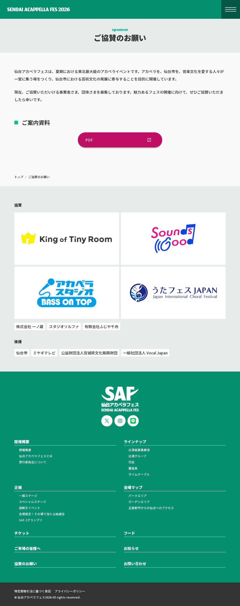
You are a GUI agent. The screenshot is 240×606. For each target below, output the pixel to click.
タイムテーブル (139, 474)
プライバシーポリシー (70, 591)
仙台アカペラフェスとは (35, 456)
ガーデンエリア (139, 501)
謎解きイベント (29, 508)
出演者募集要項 (139, 450)
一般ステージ (28, 495)
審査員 (133, 468)
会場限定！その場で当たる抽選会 (42, 514)
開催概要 (25, 450)
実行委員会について (32, 462)
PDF (120, 140)
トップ (18, 177)
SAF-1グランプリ (30, 520)
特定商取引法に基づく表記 (32, 591)
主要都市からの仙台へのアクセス (151, 508)
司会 (131, 462)
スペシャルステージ (32, 501)
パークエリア (137, 495)
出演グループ (137, 456)
